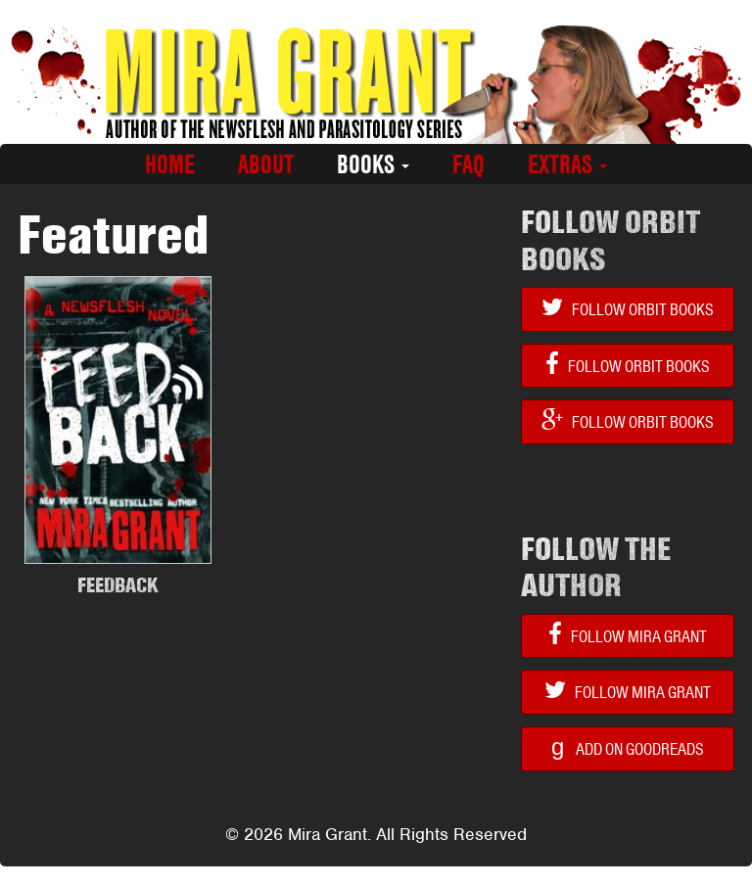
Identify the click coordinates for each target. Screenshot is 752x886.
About (266, 164)
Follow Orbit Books (627, 308)
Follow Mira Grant (627, 635)
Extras (567, 164)
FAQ (468, 164)
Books (373, 164)
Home (170, 164)
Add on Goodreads (627, 746)
